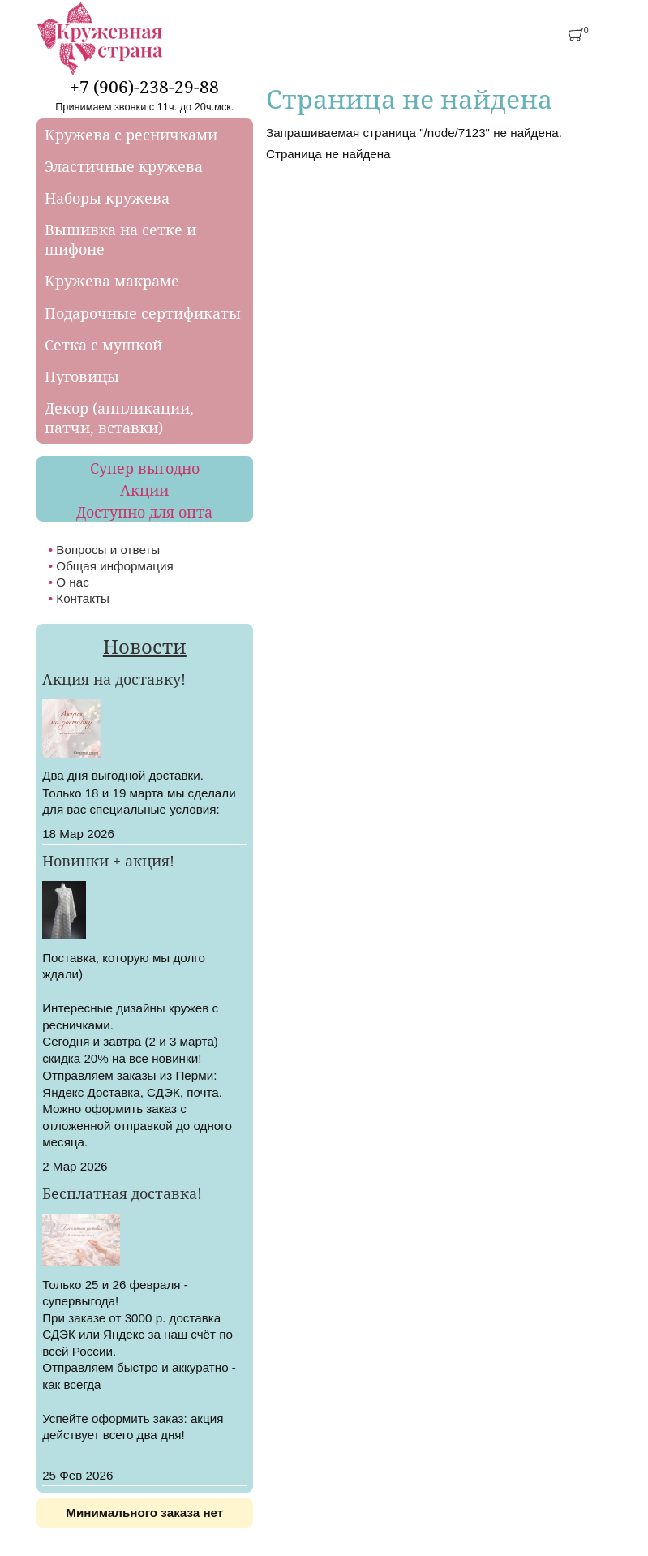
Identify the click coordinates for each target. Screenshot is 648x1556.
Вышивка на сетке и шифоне (120, 239)
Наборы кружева (107, 198)
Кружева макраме (112, 280)
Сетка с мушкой (103, 345)
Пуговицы (82, 376)
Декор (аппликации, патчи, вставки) (119, 417)
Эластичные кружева (124, 166)
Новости (145, 646)
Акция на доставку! (114, 679)
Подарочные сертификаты (143, 313)
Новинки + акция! (108, 860)
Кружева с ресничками (131, 134)
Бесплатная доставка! (122, 1193)
